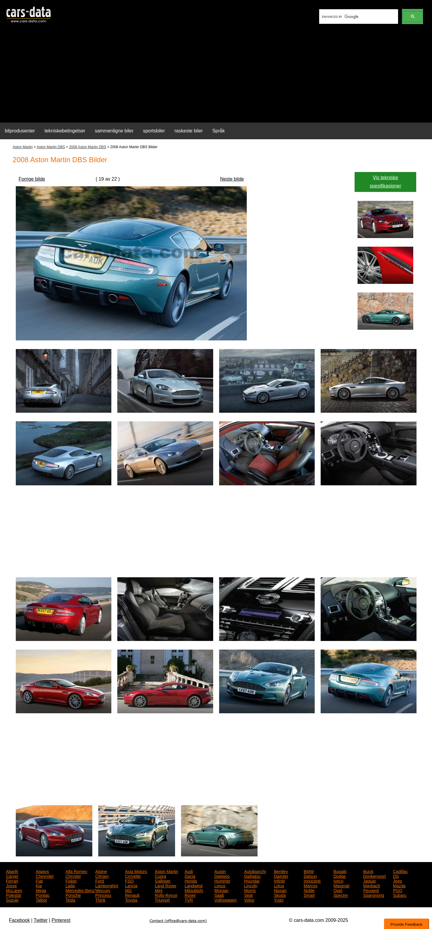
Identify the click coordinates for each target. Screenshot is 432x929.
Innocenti (312, 880)
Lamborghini (106, 885)
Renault (132, 895)
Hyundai (251, 880)
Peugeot (371, 890)
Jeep (397, 880)
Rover (190, 895)
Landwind (193, 885)
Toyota (131, 899)
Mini (159, 890)
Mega (41, 890)
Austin (220, 871)
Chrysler (73, 876)
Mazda (399, 885)
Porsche (73, 895)
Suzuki (12, 899)
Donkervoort (374, 876)
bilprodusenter (20, 130)
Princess (103, 895)
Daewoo (222, 876)
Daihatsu (252, 876)
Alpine (101, 871)
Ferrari (12, 880)
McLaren (14, 890)
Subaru (399, 895)
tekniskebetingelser (64, 130)
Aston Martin (23, 147)
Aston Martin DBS (51, 147)
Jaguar (369, 880)
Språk (218, 130)
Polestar (13, 895)
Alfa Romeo (76, 871)
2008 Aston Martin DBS (87, 147)
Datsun (310, 876)
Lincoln (250, 885)
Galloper (163, 880)
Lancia (131, 885)
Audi (189, 871)
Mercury (102, 890)
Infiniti (279, 880)
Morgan (221, 890)
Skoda (280, 895)
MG (128, 890)
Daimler (281, 876)
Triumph (162, 899)
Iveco (338, 880)
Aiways (42, 871)
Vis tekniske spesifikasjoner (385, 181)
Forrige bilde (32, 179)
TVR (189, 899)
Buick (368, 871)
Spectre (340, 895)
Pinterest (61, 920)
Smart (309, 895)
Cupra (160, 876)
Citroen (102, 876)
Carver (12, 876)
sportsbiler (154, 130)
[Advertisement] (216, 76)
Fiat (39, 880)
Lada (70, 885)
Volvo (249, 899)
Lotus (279, 885)
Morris (250, 890)
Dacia (190, 876)
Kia (39, 885)
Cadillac (400, 871)
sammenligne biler (114, 130)
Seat (248, 895)
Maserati (341, 885)
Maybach (371, 885)
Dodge (339, 876)
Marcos (310, 885)
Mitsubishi (194, 890)
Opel (337, 890)
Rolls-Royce (166, 895)
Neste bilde (232, 179)
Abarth (12, 871)
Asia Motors (136, 871)
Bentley (281, 871)
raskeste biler (188, 130)
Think (100, 899)
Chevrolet (45, 876)
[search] (358, 17)
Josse (11, 885)
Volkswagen (225, 899)
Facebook (19, 920)
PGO (397, 890)
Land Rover (165, 885)
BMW (309, 871)
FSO (129, 880)
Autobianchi (255, 871)
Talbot (41, 899)
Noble (309, 890)
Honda (191, 880)
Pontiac (43, 895)
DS (396, 876)
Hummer (222, 880)
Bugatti (340, 871)
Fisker (71, 880)
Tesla (70, 899)
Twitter (41, 920)
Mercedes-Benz (80, 890)
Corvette (133, 876)
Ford (99, 880)
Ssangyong (373, 895)
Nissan (280, 890)
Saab (219, 895)
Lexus (219, 885)
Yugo (278, 899)
